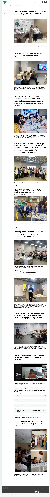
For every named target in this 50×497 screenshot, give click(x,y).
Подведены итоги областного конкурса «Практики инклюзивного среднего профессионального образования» (29, 357)
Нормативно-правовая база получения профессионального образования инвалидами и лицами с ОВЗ (7, 13)
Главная (6, 5)
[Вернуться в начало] (7, 2)
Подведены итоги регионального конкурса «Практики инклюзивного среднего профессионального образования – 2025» (30, 13)
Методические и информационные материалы (7, 16)
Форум (33, 5)
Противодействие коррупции (38, 492)
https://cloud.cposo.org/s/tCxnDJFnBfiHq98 (35, 417)
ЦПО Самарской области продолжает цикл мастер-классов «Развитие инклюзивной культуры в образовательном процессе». (29, 55)
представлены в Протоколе (32, 414)
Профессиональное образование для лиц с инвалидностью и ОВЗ (6, 10)
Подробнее (17, 185)
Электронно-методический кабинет (7, 18)
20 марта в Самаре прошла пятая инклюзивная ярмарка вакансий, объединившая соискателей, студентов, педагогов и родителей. (28, 190)
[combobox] (37, 2)
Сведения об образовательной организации (17, 5)
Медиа (28, 5)
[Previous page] (34, 483)
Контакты (39, 5)
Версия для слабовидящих (37, 491)
